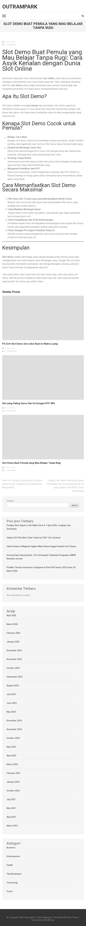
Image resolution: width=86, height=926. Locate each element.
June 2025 (12, 703)
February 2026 (13, 633)
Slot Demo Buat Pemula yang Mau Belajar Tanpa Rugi (31, 463)
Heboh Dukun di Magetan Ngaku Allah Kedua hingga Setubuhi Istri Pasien (41, 546)
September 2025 (14, 676)
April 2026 (11, 615)
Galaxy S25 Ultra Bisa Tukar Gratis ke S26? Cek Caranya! (34, 537)
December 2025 (14, 650)
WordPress (48, 920)
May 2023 (11, 747)
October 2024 (13, 738)
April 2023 (11, 755)
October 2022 (13, 790)
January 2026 (13, 641)
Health (10, 865)
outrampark (10, 45)
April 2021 (11, 817)
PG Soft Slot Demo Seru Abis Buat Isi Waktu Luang (30, 344)
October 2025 (13, 668)
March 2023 (12, 764)
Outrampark (19, 7)
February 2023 (13, 773)
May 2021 (11, 808)
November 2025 (14, 659)
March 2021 (12, 825)
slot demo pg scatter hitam (29, 281)
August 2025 (13, 685)
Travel (9, 891)
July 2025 (11, 694)
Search (10, 501)
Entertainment (13, 856)
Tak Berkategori (14, 874)
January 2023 (13, 782)
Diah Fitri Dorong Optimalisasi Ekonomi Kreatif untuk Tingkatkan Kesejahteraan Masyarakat (22, 484)
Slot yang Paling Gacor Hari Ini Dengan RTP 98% (28, 403)
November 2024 (14, 729)
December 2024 (14, 720)
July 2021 (11, 799)
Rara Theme (73, 917)
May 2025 (11, 711)
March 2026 (12, 624)
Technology (12, 882)
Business (11, 847)
